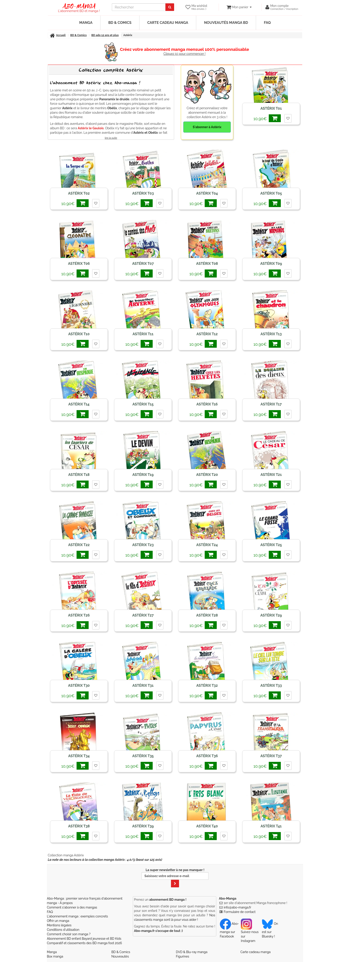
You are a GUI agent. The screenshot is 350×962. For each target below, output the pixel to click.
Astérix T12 (207, 334)
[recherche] (139, 7)
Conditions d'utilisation (63, 929)
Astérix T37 (271, 756)
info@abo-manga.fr (237, 907)
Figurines (182, 956)
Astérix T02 (79, 193)
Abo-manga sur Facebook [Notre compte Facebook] (229, 930)
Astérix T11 (143, 334)
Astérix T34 (79, 756)
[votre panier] (239, 7)
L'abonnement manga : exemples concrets (77, 916)
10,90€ (267, 118)
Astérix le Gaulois (91, 128)
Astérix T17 (271, 404)
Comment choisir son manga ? (68, 934)
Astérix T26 (79, 615)
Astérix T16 (207, 404)
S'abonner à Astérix (207, 127)
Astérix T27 (143, 615)
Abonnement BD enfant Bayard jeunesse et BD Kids (84, 938)
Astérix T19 (143, 475)
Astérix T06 (79, 263)
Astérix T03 (143, 193)
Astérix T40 (207, 826)
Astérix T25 (271, 545)
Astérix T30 (79, 685)
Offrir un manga (58, 921)
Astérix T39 (143, 826)
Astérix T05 (271, 193)
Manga (85, 23)
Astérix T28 (207, 615)
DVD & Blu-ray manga (191, 952)
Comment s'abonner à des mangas (72, 907)
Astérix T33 (271, 685)
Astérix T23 (143, 545)
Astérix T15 (143, 404)
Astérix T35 (143, 756)
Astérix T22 (79, 545)
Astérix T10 (79, 334)
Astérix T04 (207, 193)
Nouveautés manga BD (226, 23)
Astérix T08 (207, 263)
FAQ (267, 23)
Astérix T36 (207, 756)
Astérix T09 (271, 263)
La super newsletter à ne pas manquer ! (175, 877)
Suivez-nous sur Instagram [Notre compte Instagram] (249, 932)
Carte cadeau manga (167, 23)
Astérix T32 (207, 685)
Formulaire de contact (239, 912)
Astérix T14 (79, 404)
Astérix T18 (79, 475)
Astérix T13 (271, 334)
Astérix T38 (79, 826)
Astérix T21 (271, 475)
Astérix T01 (271, 108)
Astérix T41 (271, 826)
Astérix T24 (207, 545)
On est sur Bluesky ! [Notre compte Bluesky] (270, 930)
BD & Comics (119, 23)
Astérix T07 (143, 263)
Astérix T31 (143, 685)
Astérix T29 (271, 615)
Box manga (55, 956)
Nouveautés (120, 956)
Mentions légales (59, 925)
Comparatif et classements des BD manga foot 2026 (84, 943)
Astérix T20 (207, 475)
